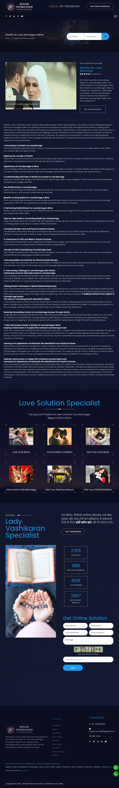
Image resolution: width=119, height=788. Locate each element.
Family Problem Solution (58, 752)
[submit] (105, 36)
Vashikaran (56, 724)
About (73, 728)
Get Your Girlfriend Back (98, 489)
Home (7, 38)
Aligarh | (59, 767)
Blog (72, 732)
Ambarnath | (88, 767)
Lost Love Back (21, 452)
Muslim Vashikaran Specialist (25, 38)
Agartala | (9, 767)
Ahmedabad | (23, 767)
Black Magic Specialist (57, 745)
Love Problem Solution (59, 452)
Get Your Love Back (98, 452)
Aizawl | (42, 767)
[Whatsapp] (115, 767)
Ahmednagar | (33, 767)
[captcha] (88, 659)
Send (73, 668)
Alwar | (73, 767)
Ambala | (80, 767)
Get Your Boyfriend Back (59, 489)
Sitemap (74, 736)
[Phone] (115, 773)
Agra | (15, 767)
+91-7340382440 (64, 6)
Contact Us (96, 74)
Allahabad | (66, 767)
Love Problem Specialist (57, 737)
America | (105, 767)
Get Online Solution (92, 109)
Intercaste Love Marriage (21, 489)
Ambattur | (97, 767)
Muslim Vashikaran (56, 730)
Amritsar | (17, 770)
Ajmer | (47, 767)
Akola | (53, 767)
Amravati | (9, 770)
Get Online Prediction (100, 6)
